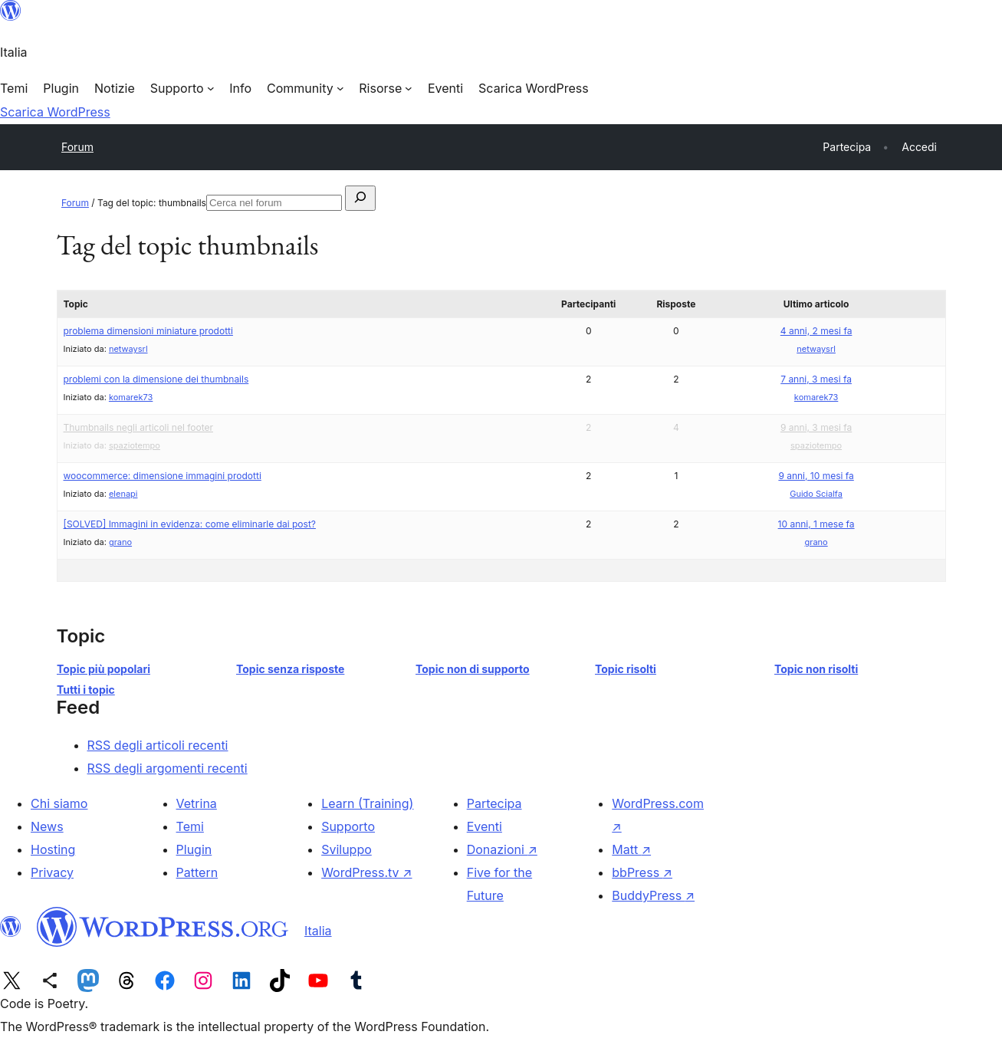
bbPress (642, 872)
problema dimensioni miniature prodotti (148, 331)
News (47, 826)
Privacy (52, 872)
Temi (190, 826)
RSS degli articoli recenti (157, 745)
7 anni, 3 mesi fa (816, 379)
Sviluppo (346, 849)
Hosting (53, 849)
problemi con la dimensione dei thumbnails (156, 379)
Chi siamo (59, 803)
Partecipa (494, 803)
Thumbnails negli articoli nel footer (138, 427)
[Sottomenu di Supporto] (182, 88)
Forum (77, 146)
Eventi (484, 826)
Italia (318, 930)
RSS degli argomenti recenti (167, 768)
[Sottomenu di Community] (305, 88)
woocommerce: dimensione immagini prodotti (162, 475)
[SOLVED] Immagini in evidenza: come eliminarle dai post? (190, 524)
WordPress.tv (366, 872)
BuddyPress (653, 895)
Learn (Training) (367, 803)
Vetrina (196, 803)
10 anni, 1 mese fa (816, 524)
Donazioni (502, 849)
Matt (631, 849)
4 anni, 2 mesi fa (816, 331)
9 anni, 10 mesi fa (815, 475)
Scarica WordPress (55, 112)
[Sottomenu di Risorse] (385, 88)
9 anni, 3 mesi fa (816, 427)
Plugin (194, 849)
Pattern (197, 872)
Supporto (348, 826)
